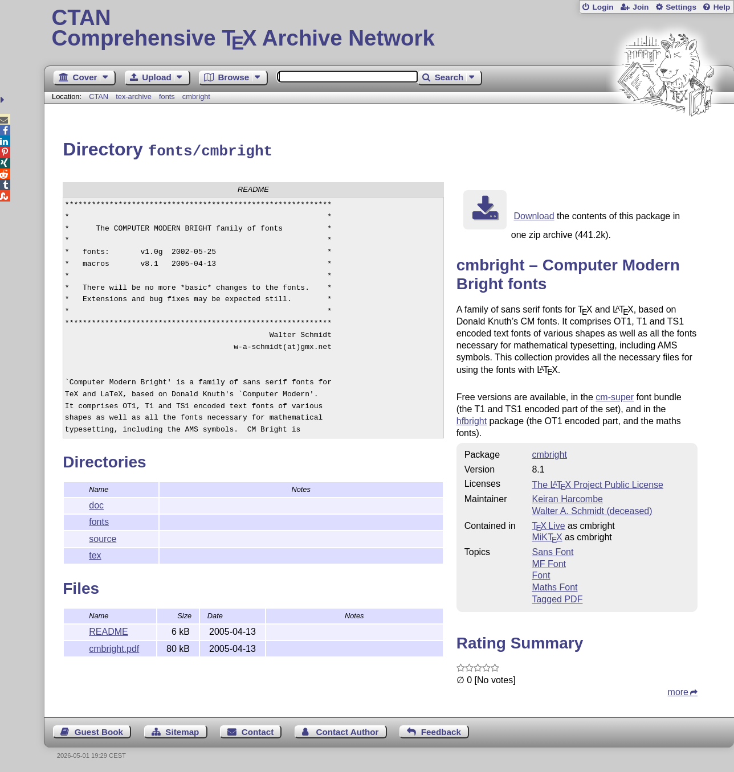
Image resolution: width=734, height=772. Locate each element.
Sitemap (182, 730)
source (102, 537)
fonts (167, 96)
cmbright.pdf (114, 647)
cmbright (196, 96)
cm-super (615, 395)
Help (722, 7)
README (108, 630)
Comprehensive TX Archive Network (389, 28)
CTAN (98, 96)
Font (541, 573)
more (678, 690)
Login (602, 7)
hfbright (471, 419)
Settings (681, 7)
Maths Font (554, 585)
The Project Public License (597, 483)
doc (96, 503)
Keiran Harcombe (567, 497)
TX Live (548, 524)
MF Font (549, 562)
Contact (258, 730)
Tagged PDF (557, 597)
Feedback (441, 730)
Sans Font (552, 550)
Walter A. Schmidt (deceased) (592, 509)
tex (95, 554)
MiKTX (547, 535)
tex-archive (134, 96)
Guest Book (99, 730)
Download (533, 214)
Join (641, 7)
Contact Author (347, 730)
